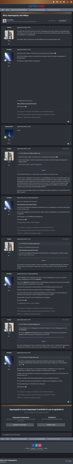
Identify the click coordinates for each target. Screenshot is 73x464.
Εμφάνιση (33, 448)
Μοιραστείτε (52, 20)
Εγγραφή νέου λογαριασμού (19, 424)
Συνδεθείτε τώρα (51, 424)
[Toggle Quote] (19, 153)
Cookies (45, 448)
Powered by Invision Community (36, 449)
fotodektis (9, 49)
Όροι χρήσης (3, 462)
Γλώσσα (28, 448)
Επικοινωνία (40, 448)
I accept (68, 461)
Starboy (11, 20)
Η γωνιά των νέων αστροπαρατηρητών (26, 21)
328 (9, 143)
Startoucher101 (9, 126)
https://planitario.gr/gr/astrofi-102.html (26, 103)
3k (9, 66)
